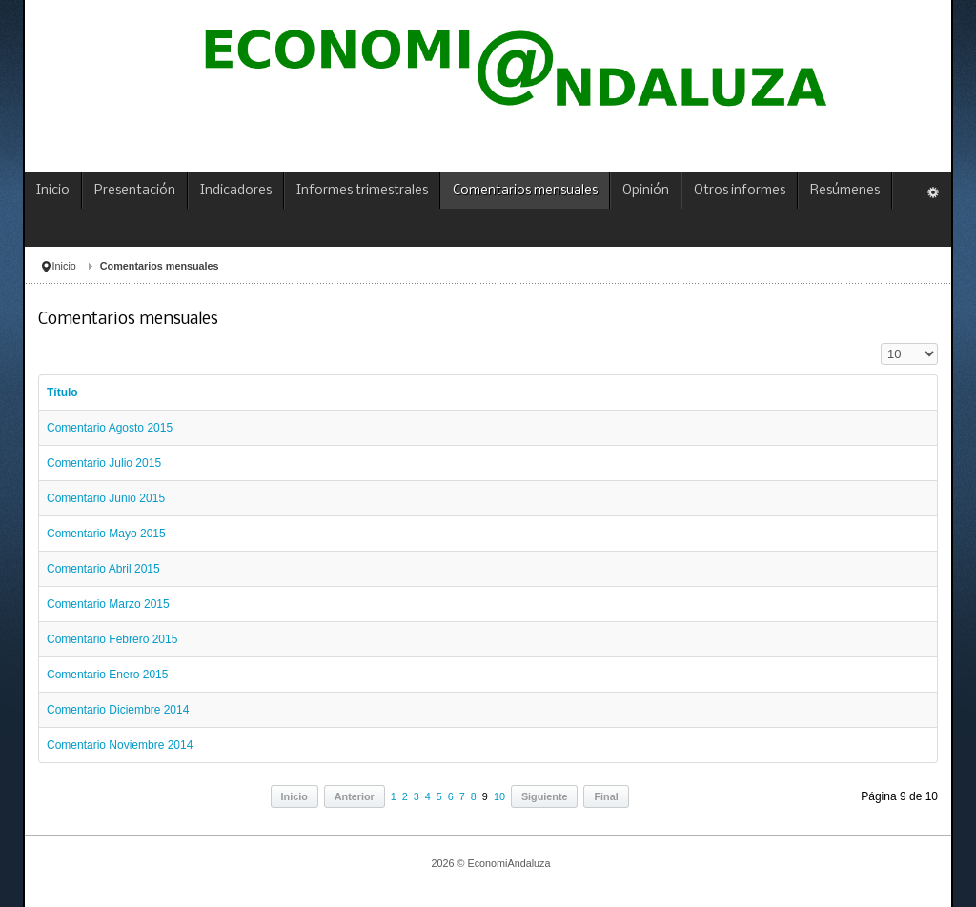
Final (606, 796)
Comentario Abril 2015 (103, 568)
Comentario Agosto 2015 (110, 427)
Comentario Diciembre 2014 (118, 709)
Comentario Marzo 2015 (108, 604)
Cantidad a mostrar (881, 343)
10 (499, 796)
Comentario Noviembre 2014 (120, 745)
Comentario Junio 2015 (106, 498)
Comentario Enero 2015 (107, 674)
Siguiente (544, 796)
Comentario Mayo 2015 (106, 533)
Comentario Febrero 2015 (112, 639)
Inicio (64, 266)
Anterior (355, 796)
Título (62, 392)
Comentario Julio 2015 (104, 463)
